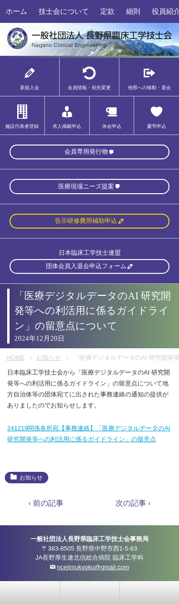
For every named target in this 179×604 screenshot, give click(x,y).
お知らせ (48, 357)
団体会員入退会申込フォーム (86, 266)
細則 (133, 11)
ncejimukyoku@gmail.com (93, 567)
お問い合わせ (30, 592)
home (90, 592)
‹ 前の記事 (46, 503)
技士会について (64, 11)
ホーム (16, 11)
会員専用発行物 (86, 151)
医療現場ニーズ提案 (86, 186)
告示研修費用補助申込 (86, 220)
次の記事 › (133, 503)
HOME (15, 357)
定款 (107, 11)
